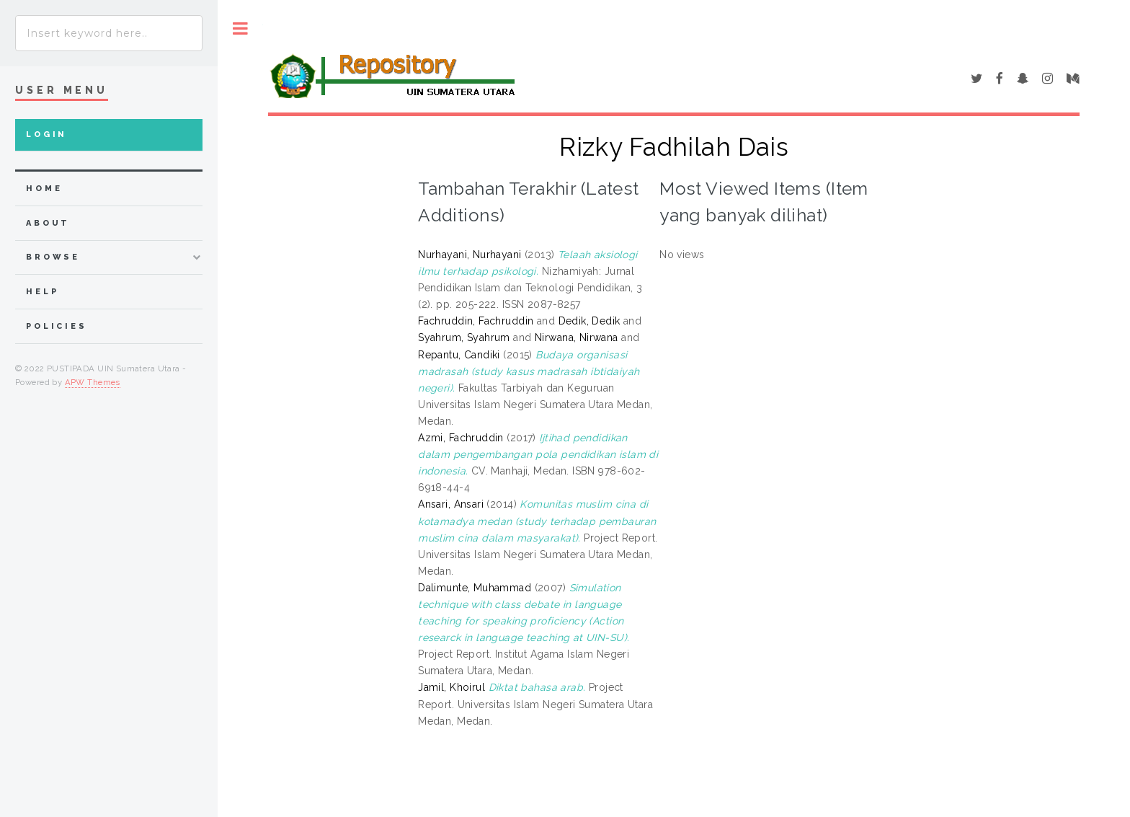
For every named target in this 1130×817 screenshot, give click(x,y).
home (44, 188)
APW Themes (92, 382)
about (48, 223)
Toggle (240, 28)
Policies (56, 326)
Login (46, 134)
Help (42, 291)
